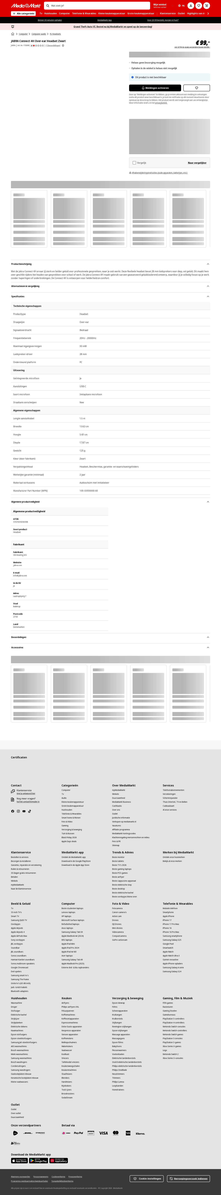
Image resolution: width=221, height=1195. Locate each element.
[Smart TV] (15, 916)
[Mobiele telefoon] (170, 908)
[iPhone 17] (167, 920)
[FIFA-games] (168, 1002)
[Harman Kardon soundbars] (23, 959)
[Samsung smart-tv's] (20, 975)
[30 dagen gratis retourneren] (23, 873)
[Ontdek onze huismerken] (174, 857)
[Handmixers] (67, 1081)
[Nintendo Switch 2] (170, 1054)
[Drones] (115, 920)
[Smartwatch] (168, 947)
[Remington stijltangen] (122, 1026)
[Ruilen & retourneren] (20, 869)
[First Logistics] (15, 1143)
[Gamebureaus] (169, 1014)
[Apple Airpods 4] (18, 932)
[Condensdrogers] (18, 1066)
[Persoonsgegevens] (40, 1177)
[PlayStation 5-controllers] (173, 1018)
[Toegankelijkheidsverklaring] (62, 1181)
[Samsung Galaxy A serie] (173, 967)
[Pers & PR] (116, 841)
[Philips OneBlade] (119, 1070)
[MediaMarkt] (26, 6)
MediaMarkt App (105, 20)
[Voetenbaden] (118, 1054)
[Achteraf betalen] (140, 1133)
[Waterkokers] (67, 1046)
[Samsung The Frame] (20, 979)
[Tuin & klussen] (68, 833)
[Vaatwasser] (67, 1050)
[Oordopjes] (15, 924)
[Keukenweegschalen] (71, 1066)
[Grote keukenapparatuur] (73, 805)
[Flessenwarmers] (119, 1050)
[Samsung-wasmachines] (21, 1058)
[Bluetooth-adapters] (19, 991)
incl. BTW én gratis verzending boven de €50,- (192, 47)
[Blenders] (65, 1077)
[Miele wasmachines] (19, 1054)
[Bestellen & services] (19, 857)
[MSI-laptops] (67, 939)
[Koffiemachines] (68, 1014)
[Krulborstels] (117, 1018)
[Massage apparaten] (121, 1034)
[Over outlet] (16, 1113)
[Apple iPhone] (168, 916)
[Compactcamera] (119, 936)
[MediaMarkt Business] (121, 802)
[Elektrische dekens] (19, 1026)
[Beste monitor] (118, 857)
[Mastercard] (115, 1133)
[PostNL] (15, 1133)
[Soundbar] (15, 947)
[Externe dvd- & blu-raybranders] (75, 967)
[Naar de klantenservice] (21, 888)
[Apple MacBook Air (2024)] (73, 936)
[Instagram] (19, 811)
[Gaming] (65, 825)
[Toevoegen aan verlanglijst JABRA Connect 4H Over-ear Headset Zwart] (196, 88)
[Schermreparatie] (170, 798)
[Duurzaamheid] (118, 798)
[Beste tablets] (118, 861)
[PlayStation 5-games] (172, 1042)
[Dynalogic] (40, 1133)
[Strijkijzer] (15, 1018)
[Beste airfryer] (118, 876)
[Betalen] (14, 876)
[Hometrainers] (118, 1089)
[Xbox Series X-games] (172, 1046)
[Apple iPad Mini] (68, 943)
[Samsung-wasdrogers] (20, 1070)
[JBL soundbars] (17, 951)
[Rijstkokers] (66, 1085)
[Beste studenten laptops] (72, 908)
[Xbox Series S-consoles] (173, 1058)
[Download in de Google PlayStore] (76, 861)
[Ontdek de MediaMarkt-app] (74, 857)
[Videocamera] (118, 932)
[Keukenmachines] (69, 1070)
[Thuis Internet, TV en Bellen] (175, 802)
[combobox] (99, 6)
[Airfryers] (65, 1002)
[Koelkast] (65, 1054)
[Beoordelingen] (37, 45)
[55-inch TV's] (16, 912)
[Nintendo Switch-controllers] (175, 1030)
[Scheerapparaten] (120, 1010)
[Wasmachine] (16, 1002)
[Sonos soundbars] (18, 955)
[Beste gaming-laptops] (122, 869)
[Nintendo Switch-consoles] (174, 1026)
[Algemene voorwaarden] (20, 1177)
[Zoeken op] (47, 5)
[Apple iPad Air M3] (69, 951)
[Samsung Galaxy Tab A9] (72, 959)
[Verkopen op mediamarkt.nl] (124, 821)
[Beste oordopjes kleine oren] (124, 896)
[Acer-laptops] (67, 955)
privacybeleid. (161, 102)
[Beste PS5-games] (120, 873)
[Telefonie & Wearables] (71, 813)
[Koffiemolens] (67, 1038)
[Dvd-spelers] (16, 971)
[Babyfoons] (117, 1046)
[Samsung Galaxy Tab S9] (72, 932)
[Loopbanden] (117, 1085)
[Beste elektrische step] (122, 884)
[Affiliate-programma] (121, 829)
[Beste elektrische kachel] (122, 892)
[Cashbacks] (117, 805)
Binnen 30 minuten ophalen (50, 20)
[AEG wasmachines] (19, 1046)
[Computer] (66, 790)
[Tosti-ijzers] (66, 1089)
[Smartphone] (168, 912)
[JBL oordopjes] (17, 943)
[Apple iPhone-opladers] (173, 963)
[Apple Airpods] (17, 928)
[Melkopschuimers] (69, 1042)
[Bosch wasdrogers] (19, 1062)
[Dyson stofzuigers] (19, 1034)
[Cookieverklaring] (58, 1177)
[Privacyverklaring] (75, 1177)
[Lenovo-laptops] (68, 912)
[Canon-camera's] (119, 912)
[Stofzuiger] (15, 1010)
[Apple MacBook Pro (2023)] (73, 963)
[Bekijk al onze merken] (172, 861)
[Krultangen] (117, 1014)
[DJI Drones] (116, 924)
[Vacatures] (116, 825)
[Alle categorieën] (23, 13)
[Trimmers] (116, 1077)
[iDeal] (66, 1133)
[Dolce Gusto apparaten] (72, 1026)
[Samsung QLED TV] (19, 920)
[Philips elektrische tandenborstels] (127, 1066)
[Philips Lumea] (118, 1081)
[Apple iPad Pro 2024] (70, 947)
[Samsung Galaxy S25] (172, 939)
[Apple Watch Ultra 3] (171, 955)
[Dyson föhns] (117, 1042)
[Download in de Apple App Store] (75, 865)
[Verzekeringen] (169, 794)
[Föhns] (114, 1006)
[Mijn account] (190, 5)
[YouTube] (25, 811)
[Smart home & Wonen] (71, 817)
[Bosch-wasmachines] (20, 1050)
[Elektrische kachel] (18, 1014)
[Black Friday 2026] (69, 837)
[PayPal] (78, 1133)
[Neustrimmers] (118, 1074)
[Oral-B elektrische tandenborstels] (127, 1062)
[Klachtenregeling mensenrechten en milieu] (130, 837)
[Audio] (64, 798)
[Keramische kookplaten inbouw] (24, 1077)
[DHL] (27, 1133)
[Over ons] (116, 809)
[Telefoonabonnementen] (173, 790)
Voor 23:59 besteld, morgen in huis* (163, 20)
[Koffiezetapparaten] (70, 1018)
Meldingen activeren (155, 88)
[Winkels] (115, 794)
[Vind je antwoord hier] (26, 793)
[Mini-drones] (117, 928)
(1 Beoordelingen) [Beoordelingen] (53, 45)
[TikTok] (31, 811)
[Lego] (165, 1050)
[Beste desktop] (118, 888)
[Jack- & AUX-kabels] (19, 987)
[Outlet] (115, 813)
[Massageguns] (118, 1038)
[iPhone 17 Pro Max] (171, 924)
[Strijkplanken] (17, 1022)
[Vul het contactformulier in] (28, 801)
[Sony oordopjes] (18, 939)
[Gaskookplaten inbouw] (21, 1074)
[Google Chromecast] (19, 967)
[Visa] (103, 1133)
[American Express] (128, 1133)
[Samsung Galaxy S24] (172, 971)
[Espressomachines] (70, 1022)
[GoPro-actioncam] (119, 939)
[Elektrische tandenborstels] (124, 1058)
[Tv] (63, 794)
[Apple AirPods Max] (19, 936)
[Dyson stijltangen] (120, 1030)
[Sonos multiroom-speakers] (23, 963)
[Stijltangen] (117, 1022)
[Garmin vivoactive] (170, 959)
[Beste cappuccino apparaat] (124, 880)
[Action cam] (116, 916)
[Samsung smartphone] (172, 936)
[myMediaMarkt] (118, 790)
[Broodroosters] (68, 1093)
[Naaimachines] (17, 1030)
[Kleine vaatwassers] (19, 1081)
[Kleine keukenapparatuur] (73, 802)
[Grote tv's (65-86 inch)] (20, 983)
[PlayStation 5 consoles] (173, 1038)
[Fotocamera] (117, 908)
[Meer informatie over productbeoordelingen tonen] (63, 45)
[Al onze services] (170, 809)
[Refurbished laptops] (70, 924)
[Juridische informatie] (121, 817)
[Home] (13, 34)
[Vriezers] (65, 1058)
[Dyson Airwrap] (118, 1002)
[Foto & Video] (67, 821)
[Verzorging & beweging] (72, 829)
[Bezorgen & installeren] (21, 861)
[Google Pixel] (168, 943)
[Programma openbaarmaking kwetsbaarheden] (29, 1181)
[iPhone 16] (167, 928)
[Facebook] (14, 811)
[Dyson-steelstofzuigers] (21, 1038)
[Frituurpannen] (68, 1010)
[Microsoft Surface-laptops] (73, 920)
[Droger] (14, 1006)
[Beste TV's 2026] (119, 865)
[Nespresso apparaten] (71, 1030)
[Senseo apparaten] (70, 1034)
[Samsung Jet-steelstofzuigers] (24, 1042)
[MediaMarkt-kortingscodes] (124, 833)
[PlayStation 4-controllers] (173, 1022)
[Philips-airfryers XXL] (70, 1006)
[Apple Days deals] (69, 841)
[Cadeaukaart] (168, 805)
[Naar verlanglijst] (198, 5)
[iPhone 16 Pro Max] (171, 932)
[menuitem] (40, 13)
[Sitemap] (115, 845)
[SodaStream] (67, 1097)
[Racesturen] (168, 1006)
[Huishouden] (67, 809)
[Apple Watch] (168, 951)
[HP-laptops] (66, 916)
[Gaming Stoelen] (170, 1010)
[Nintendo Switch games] (173, 1034)
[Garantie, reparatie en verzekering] (26, 865)
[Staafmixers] (67, 1074)
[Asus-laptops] (67, 928)
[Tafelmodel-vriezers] (70, 1062)
